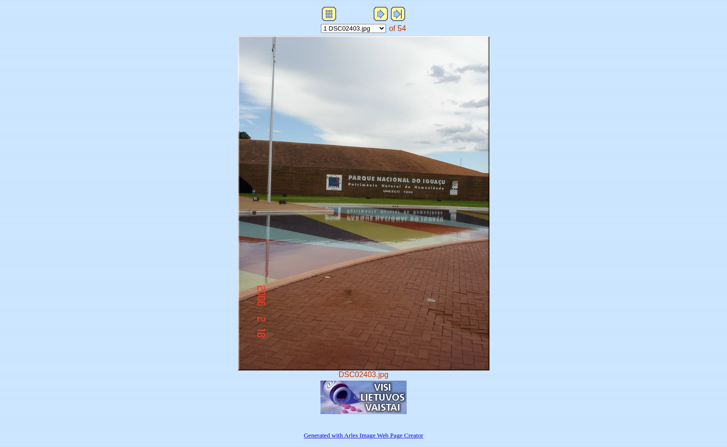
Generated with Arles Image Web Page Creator (363, 435)
